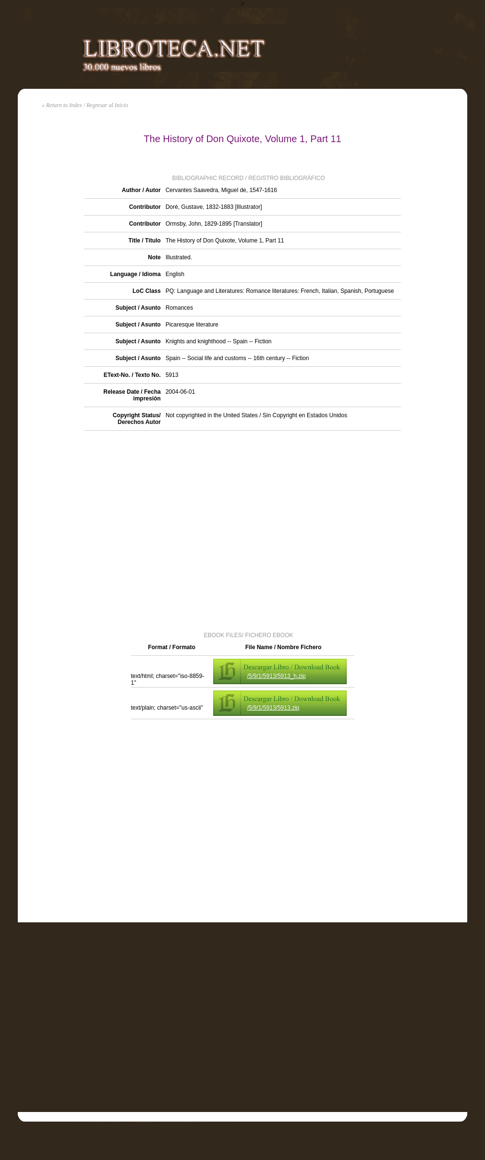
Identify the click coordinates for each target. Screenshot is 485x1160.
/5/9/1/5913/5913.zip (273, 707)
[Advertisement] (108, 530)
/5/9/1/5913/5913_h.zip (276, 676)
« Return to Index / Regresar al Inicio (85, 105)
